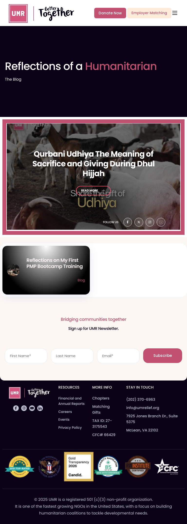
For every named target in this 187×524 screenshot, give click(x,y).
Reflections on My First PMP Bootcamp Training (55, 263)
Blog (81, 280)
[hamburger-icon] (174, 13)
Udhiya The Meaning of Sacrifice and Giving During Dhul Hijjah (93, 163)
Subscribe (162, 355)
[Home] (39, 12)
